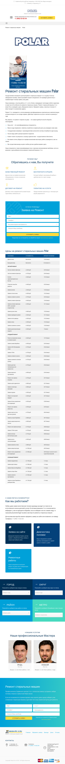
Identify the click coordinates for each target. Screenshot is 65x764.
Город (10, 584)
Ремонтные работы (14, 559)
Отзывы (57, 732)
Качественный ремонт (15, 172)
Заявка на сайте (17, 531)
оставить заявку (47, 18)
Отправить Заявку (32, 234)
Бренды (46, 732)
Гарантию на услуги (42, 188)
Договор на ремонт (13, 188)
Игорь (19, 664)
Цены (51, 732)
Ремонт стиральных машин (13, 27)
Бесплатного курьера (43, 172)
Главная (28, 732)
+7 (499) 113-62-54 (21, 18)
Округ (42, 584)
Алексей (45, 664)
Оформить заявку (37, 732)
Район (11, 604)
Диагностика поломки (43, 533)
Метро (43, 604)
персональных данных (46, 238)
